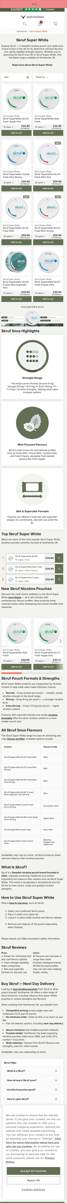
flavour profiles (16, 738)
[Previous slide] (4, 641)
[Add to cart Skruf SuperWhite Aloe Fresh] (48, 133)
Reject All (33, 1180)
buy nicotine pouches (25, 989)
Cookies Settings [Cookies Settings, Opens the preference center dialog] (33, 1189)
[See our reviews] (32, 9)
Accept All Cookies (33, 1171)
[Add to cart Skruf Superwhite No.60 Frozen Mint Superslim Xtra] (16, 299)
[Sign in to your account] (40, 24)
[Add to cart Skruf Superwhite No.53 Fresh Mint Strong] (48, 242)
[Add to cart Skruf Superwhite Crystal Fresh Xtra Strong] (16, 188)
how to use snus (18, 903)
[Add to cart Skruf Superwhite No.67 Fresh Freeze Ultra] (48, 299)
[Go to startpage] (32, 16)
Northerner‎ (22, 31)
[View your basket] (55, 24)
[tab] (11, 673)
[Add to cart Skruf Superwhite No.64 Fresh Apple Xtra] (16, 133)
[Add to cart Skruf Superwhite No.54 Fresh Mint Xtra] (48, 188)
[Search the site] (25, 24)
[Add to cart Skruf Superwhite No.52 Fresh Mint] (16, 242)
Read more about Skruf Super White (32, 64)
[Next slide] (60, 641)
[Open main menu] (5, 24)
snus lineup (14, 597)
